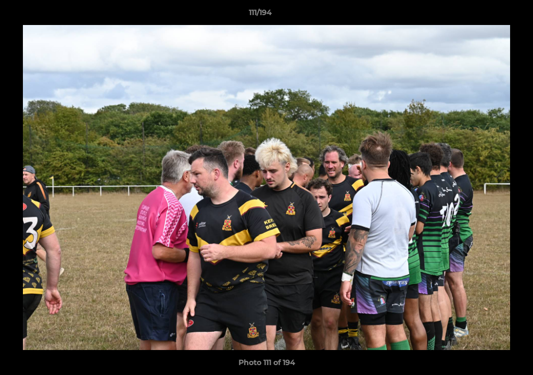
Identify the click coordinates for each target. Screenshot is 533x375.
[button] (489, 15)
